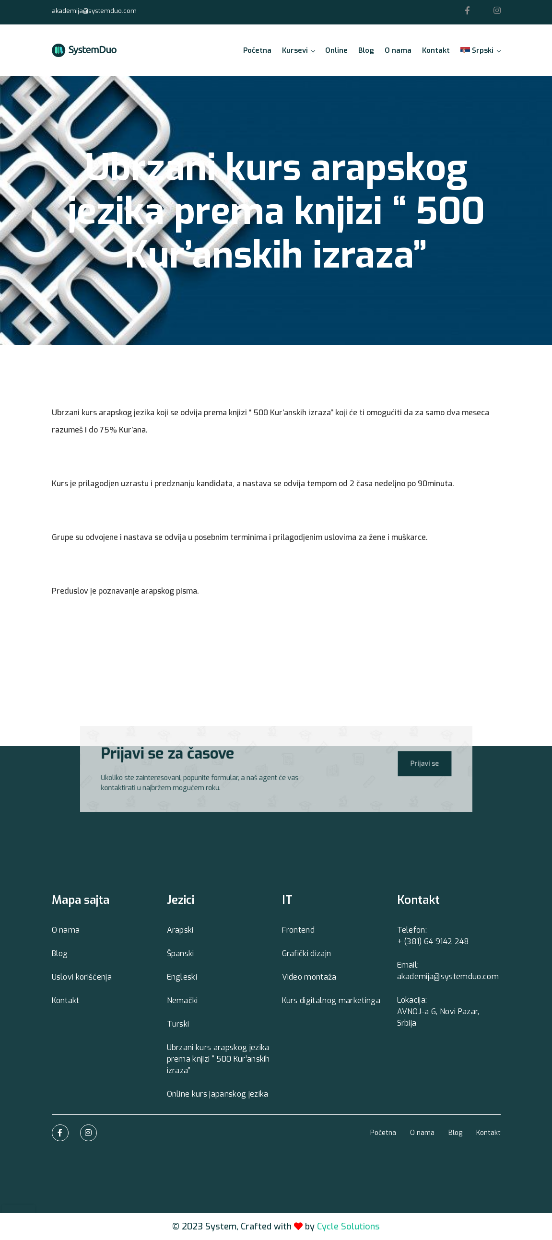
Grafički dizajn (306, 953)
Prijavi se (415, 764)
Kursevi (298, 50)
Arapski (180, 930)
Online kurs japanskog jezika (218, 1094)
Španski (180, 953)
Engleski (182, 977)
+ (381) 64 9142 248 (433, 941)
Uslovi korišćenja (82, 977)
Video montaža (309, 977)
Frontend (298, 930)
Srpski (480, 50)
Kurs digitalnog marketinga (331, 1000)
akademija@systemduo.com (94, 11)
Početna (257, 50)
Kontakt (436, 50)
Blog (366, 50)
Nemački (182, 1000)
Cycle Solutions (348, 1226)
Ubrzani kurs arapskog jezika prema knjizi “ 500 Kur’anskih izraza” (218, 1059)
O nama (398, 50)
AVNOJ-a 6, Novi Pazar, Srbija (438, 1017)
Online (336, 50)
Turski (178, 1024)
